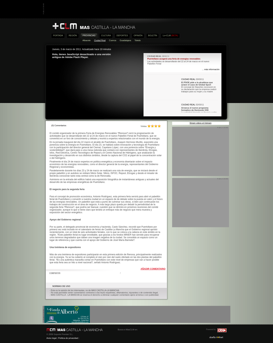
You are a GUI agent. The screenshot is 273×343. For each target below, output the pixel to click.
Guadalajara (125, 40)
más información (212, 69)
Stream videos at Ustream (201, 123)
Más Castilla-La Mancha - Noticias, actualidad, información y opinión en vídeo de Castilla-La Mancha (93, 26)
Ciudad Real (100, 40)
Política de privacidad (68, 338)
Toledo (137, 40)
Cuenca (112, 40)
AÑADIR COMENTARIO (153, 269)
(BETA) (174, 35)
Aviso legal (51, 338)
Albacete (86, 40)
